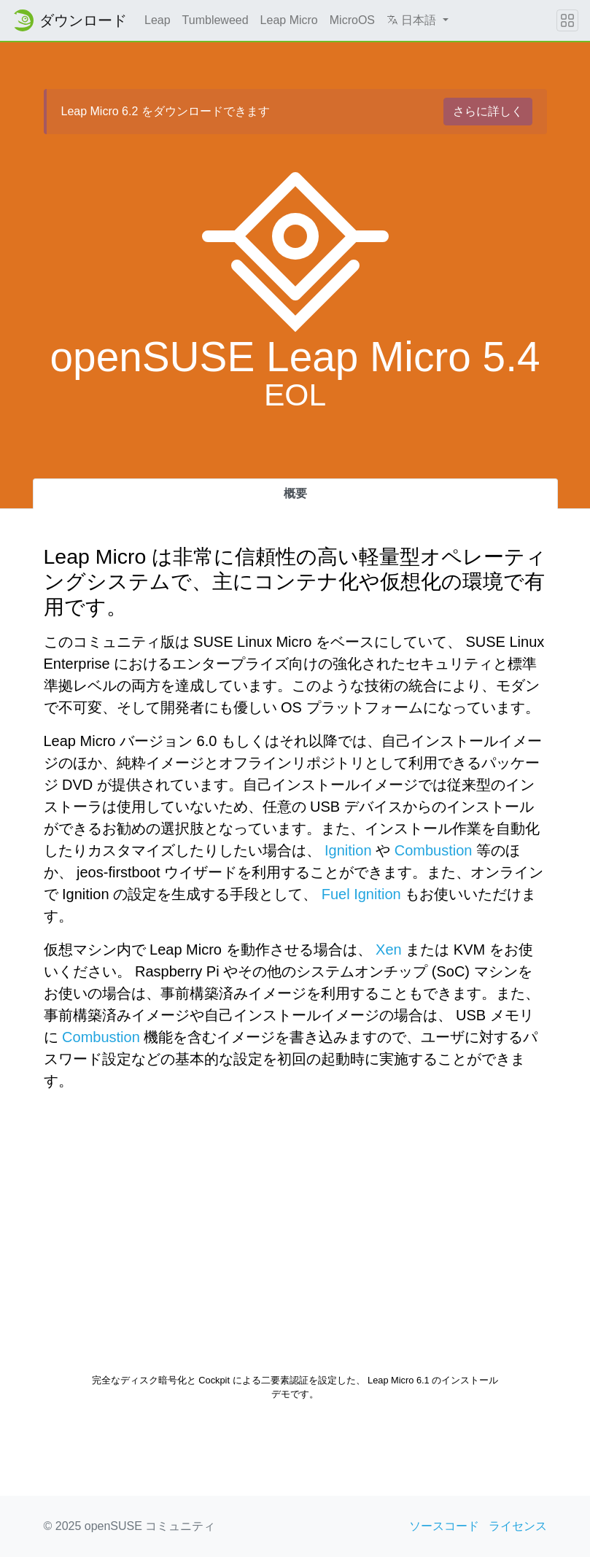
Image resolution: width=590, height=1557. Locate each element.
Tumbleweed (215, 20)
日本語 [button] (413, 20)
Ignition (348, 850)
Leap (157, 20)
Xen (389, 949)
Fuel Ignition (361, 894)
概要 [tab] (295, 493)
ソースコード (444, 1526)
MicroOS (352, 20)
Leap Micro (289, 20)
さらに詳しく (488, 111)
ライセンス (518, 1526)
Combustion (434, 850)
